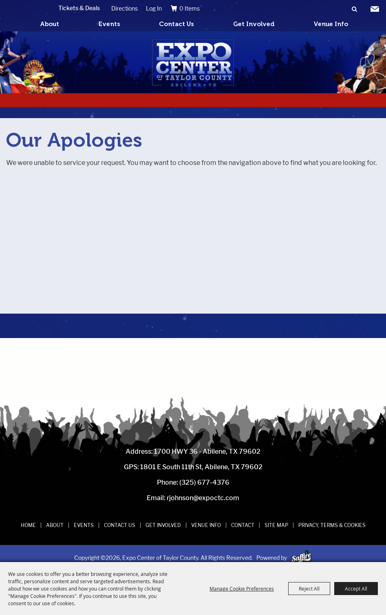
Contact (242, 525)
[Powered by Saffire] (301, 557)
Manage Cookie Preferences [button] (242, 588)
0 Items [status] (189, 8)
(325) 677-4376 (204, 482)
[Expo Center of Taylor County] (193, 63)
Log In (154, 8)
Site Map (276, 525)
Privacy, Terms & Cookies (332, 525)
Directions (124, 8)
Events (109, 24)
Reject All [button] (309, 588)
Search (354, 9)
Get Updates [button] (374, 9)
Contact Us (176, 24)
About (49, 24)
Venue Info (330, 24)
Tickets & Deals (79, 7)
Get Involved (253, 24)
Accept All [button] (356, 588)
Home (28, 525)
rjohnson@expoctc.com (203, 498)
